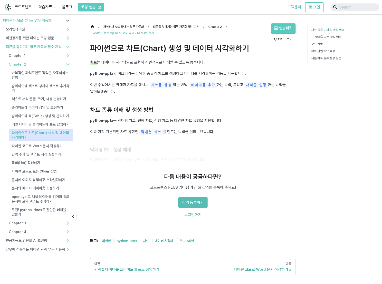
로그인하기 (192, 214)
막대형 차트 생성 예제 (328, 37)
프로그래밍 (186, 241)
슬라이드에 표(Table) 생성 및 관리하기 (40, 116)
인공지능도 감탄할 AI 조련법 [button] (26, 240)
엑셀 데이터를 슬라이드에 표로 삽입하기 (40, 124)
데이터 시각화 (164, 241)
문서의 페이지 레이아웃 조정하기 (35, 188)
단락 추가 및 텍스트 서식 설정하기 (36, 154)
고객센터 (294, 7)
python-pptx (127, 241)
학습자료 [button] (45, 7)
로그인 (314, 7)
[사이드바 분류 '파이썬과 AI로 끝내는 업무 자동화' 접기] (67, 20)
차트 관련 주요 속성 (323, 51)
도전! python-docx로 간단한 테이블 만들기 (39, 212)
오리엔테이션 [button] (15, 29)
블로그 (67, 7)
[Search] (354, 7)
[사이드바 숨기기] (73, 216)
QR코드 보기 (283, 39)
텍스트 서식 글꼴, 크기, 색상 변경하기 (39, 99)
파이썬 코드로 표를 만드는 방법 (34, 171)
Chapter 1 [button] (17, 55)
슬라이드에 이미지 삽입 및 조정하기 (37, 107)
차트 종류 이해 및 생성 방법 (327, 30)
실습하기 (283, 28)
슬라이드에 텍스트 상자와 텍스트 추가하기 (40, 88)
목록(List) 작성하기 (26, 163)
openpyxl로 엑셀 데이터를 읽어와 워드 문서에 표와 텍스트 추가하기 (40, 199)
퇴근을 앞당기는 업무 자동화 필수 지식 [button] (33, 47)
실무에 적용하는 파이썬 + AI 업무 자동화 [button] (35, 249)
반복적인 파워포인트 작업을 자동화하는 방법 (40, 75)
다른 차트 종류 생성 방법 (326, 58)
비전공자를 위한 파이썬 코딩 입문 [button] (30, 38)
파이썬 (106, 241)
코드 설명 (317, 44)
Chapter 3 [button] (17, 223)
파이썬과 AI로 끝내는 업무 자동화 (27, 20)
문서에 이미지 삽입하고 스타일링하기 (38, 180)
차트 (146, 241)
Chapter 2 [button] (17, 64)
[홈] (93, 26)
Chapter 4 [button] (17, 232)
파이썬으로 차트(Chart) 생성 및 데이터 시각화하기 (40, 135)
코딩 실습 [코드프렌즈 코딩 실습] (91, 7)
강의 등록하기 (193, 202)
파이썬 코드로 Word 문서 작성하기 (37, 146)
